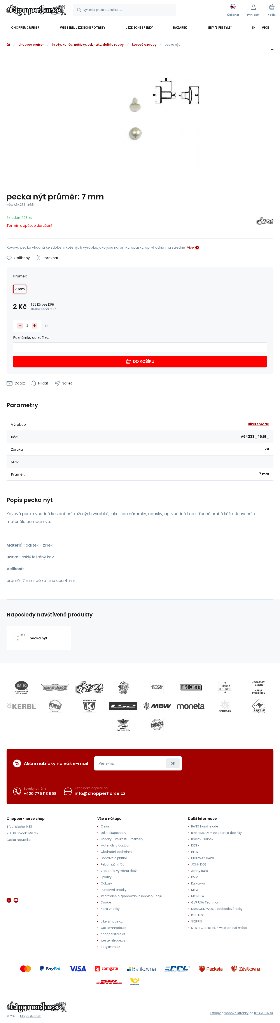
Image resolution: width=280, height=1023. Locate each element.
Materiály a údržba (115, 845)
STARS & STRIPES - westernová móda (219, 928)
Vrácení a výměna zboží (119, 871)
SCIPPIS (196, 921)
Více (190, 247)
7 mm (20, 289)
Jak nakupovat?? (113, 833)
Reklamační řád (112, 864)
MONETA (197, 896)
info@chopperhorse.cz (100, 793)
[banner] (36, 10)
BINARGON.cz (263, 1013)
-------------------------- (123, 915)
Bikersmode (258, 424)
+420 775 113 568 (40, 793)
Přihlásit (173, 763)
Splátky (106, 877)
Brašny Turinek (202, 839)
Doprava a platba (114, 858)
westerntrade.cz (113, 940)
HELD (194, 852)
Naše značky (110, 909)
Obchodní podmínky (116, 852)
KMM (194, 877)
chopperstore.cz (113, 934)
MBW (195, 890)
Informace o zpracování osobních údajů (131, 896)
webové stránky (236, 1013)
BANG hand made (204, 826)
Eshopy (215, 1013)
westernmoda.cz (113, 928)
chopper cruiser (31, 44)
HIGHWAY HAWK (203, 858)
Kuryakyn (198, 883)
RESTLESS (198, 915)
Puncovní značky (113, 890)
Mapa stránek (30, 1016)
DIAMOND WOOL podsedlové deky (217, 909)
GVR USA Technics (205, 902)
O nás (105, 826)
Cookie (106, 902)
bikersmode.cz (112, 921)
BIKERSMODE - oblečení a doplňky (216, 833)
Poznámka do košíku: (31, 337)
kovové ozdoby (144, 44)
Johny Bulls (199, 871)
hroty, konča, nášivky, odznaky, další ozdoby (88, 44)
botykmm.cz (110, 947)
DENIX (195, 845)
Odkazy (106, 883)
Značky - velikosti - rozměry (122, 839)
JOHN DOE (198, 864)
